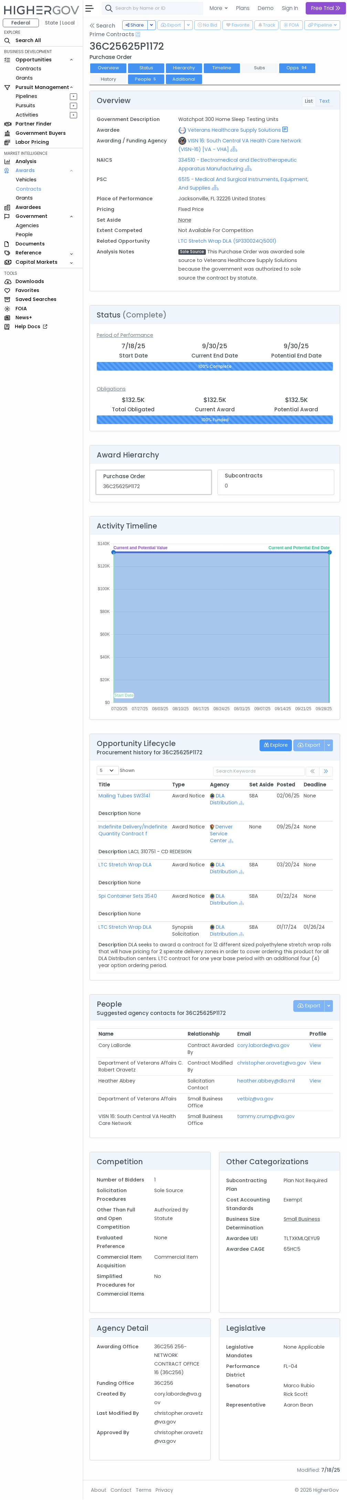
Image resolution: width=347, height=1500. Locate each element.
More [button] (217, 8)
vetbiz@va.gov (255, 1098)
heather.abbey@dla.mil (266, 1080)
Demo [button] (266, 8)
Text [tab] (324, 101)
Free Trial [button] (325, 8)
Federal (20, 22)
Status (146, 68)
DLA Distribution (224, 799)
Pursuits (25, 105)
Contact (121, 1490)
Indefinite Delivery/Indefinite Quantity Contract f (132, 830)
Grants (24, 77)
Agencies (27, 225)
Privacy (164, 1490)
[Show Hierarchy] (233, 149)
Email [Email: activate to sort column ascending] (244, 1033)
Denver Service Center (221, 833)
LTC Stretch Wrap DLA (124, 864)
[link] (326, 772)
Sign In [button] (290, 8)
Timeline (221, 68)
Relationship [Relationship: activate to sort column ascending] (204, 1033)
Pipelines (26, 96)
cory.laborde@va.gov (263, 1045)
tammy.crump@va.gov (266, 1116)
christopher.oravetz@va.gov (271, 1062)
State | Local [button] (60, 22)
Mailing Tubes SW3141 (124, 795)
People (24, 234)
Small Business (302, 1219)
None (184, 220)
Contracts (28, 68)
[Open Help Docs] (138, 34)
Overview (108, 68)
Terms (143, 1490)
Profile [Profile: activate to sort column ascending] (317, 1033)
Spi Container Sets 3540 (127, 896)
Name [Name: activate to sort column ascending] (105, 1033)
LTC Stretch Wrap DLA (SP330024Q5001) (227, 241)
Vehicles (26, 179)
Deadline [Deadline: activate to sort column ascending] (315, 784)
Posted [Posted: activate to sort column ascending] (286, 784)
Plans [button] (243, 8)
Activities (27, 114)
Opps (297, 68)
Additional (183, 79)
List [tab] (309, 101)
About (98, 1490)
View (315, 1045)
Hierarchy (184, 68)
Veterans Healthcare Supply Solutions (234, 130)
